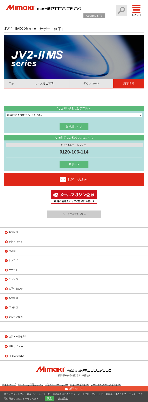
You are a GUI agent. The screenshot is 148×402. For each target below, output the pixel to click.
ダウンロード (91, 83)
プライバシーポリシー (56, 384)
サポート (74, 164)
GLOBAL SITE (94, 15)
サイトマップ (9, 384)
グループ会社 (16, 316)
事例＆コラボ (16, 241)
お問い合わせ (16, 288)
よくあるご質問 (44, 83)
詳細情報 (63, 398)
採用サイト (15, 346)
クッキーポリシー (79, 384)
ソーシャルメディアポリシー (106, 384)
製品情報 (13, 232)
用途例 (12, 251)
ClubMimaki (15, 356)
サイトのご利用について (30, 384)
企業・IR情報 (16, 336)
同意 (49, 398)
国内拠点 (13, 307)
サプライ (13, 260)
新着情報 (128, 83)
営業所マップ (74, 126)
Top (11, 83)
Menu (136, 10)
